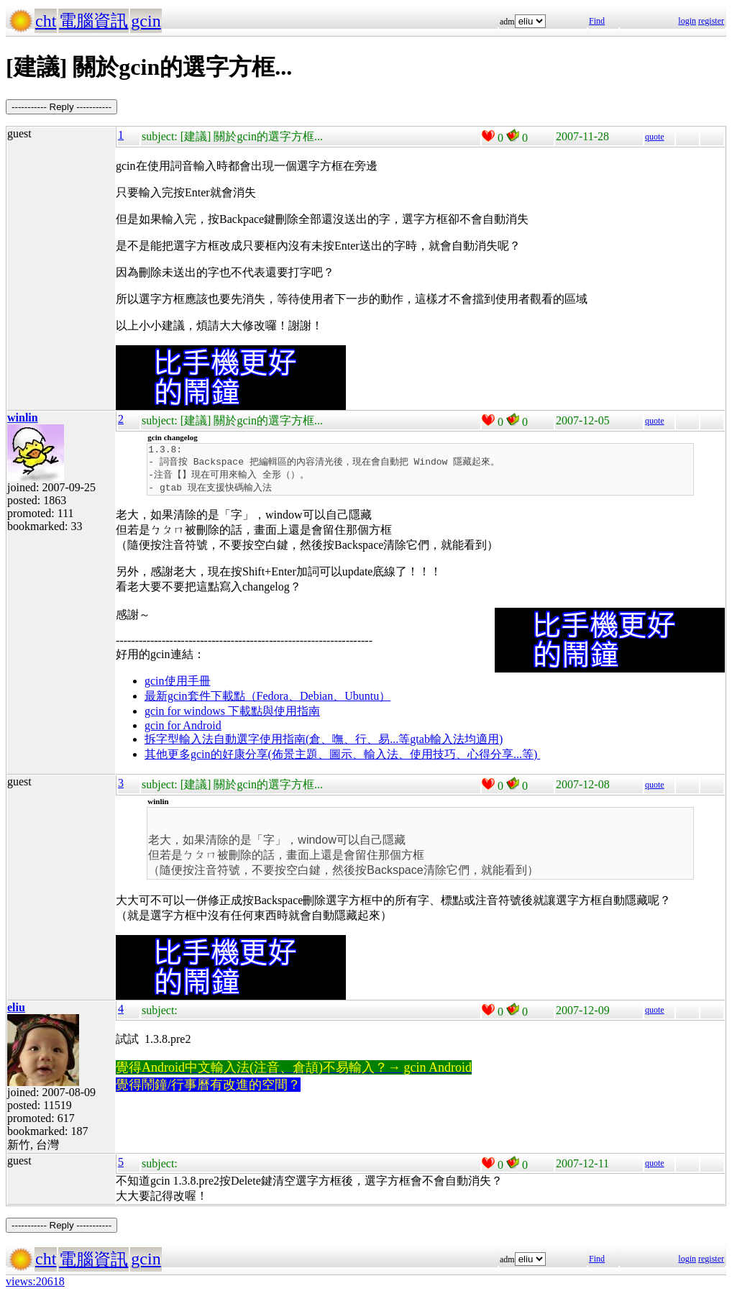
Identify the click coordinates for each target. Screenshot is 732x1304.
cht (45, 21)
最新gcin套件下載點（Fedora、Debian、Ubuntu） (267, 700)
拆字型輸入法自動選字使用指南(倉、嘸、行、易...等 (277, 743)
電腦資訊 (93, 21)
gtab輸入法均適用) (456, 743)
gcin (145, 21)
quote (654, 137)
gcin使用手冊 (178, 685)
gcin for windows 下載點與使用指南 (232, 715)
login (687, 21)
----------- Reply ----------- (61, 106)
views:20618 (35, 1286)
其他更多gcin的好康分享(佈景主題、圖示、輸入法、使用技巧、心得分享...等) (342, 758)
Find (597, 21)
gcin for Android (183, 730)
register (711, 21)
